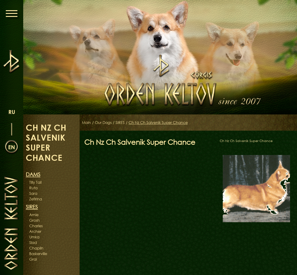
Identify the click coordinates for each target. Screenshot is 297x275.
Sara (33, 193)
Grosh (34, 220)
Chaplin (36, 248)
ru (11, 111)
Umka (34, 237)
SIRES (120, 122)
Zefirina (35, 199)
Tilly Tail (35, 182)
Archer (35, 231)
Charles (36, 226)
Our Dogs (103, 122)
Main (86, 122)
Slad (33, 242)
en (11, 147)
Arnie (34, 215)
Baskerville (38, 254)
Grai (33, 259)
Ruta (33, 188)
